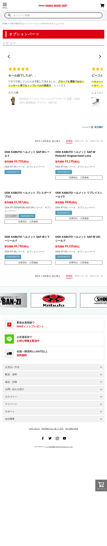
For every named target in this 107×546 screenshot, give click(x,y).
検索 (9, 15)
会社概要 (10, 418)
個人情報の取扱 (71, 429)
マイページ (11, 404)
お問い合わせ (34, 429)
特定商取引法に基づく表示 (53, 429)
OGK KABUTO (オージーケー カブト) (25, 24)
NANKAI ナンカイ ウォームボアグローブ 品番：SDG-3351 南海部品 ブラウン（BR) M (50, 100)
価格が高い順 (96, 141)
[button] (9, 56)
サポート (10, 411)
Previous (2, 299)
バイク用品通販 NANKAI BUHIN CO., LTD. (59, 447)
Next (104, 299)
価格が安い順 (81, 141)
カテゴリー (11, 396)
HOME (5, 24)
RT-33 (45, 24)
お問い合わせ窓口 (14, 389)
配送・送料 (11, 374)
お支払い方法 (12, 367)
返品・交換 (11, 382)
